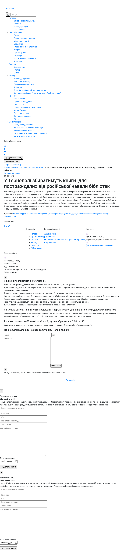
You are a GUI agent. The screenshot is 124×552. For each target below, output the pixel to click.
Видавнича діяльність (24, 130)
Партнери (18, 55)
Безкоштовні (19, 67)
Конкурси (18, 87)
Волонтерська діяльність (25, 58)
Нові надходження (22, 78)
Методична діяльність (24, 125)
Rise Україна (19, 99)
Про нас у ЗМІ (20, 52)
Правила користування (24, 38)
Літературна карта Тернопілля (27, 107)
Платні (17, 70)
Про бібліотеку (15, 32)
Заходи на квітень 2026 (24, 21)
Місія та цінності (21, 41)
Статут (17, 35)
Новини (17, 24)
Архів (16, 119)
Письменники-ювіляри (24, 84)
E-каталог (10, 8)
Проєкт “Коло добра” (23, 101)
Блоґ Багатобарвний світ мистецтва (30, 90)
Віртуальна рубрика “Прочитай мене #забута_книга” (37, 93)
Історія (17, 50)
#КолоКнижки (20, 110)
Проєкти (13, 96)
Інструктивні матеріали (24, 136)
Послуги (12, 64)
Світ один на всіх (21, 113)
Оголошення (19, 29)
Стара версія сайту (12, 164)
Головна (12, 18)
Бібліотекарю (15, 122)
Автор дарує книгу (22, 81)
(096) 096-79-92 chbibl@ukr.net (99, 245)
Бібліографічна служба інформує (28, 127)
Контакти (18, 61)
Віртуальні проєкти (22, 116)
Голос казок (19, 104)
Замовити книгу (12, 161)
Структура (18, 44)
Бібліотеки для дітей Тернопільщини (30, 133)
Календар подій (21, 26)
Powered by (88, 380)
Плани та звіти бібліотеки (25, 47)
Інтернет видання (35, 167)
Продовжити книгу (13, 158)
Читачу (12, 76)
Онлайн (17, 73)
